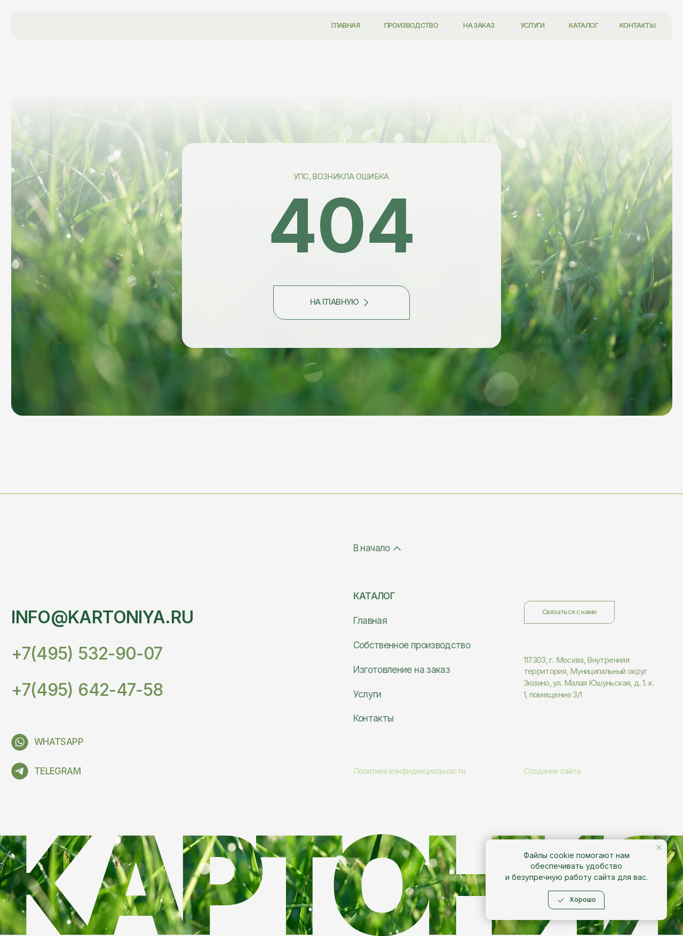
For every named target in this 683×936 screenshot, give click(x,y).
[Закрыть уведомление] (659, 847)
